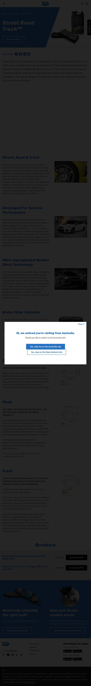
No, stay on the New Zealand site (46, 352)
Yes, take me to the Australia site (45, 346)
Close (81, 324)
